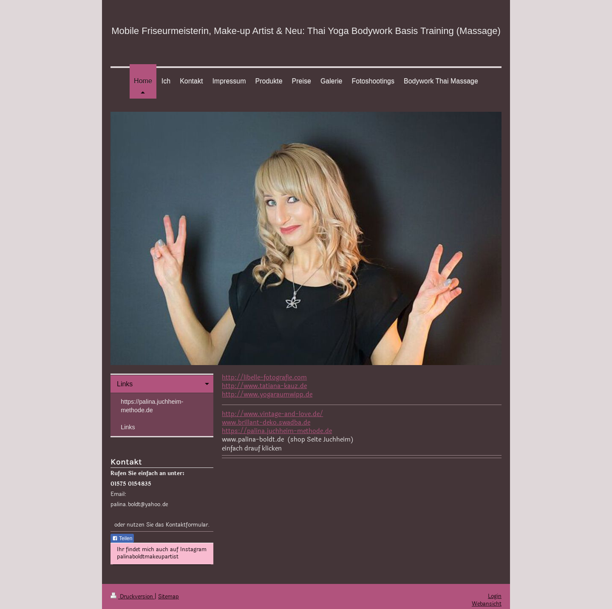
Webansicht (487, 604)
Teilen (122, 538)
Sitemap (168, 596)
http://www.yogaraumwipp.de (267, 394)
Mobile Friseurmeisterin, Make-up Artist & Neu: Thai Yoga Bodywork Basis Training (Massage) (305, 30)
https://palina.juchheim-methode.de (277, 431)
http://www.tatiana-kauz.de (264, 386)
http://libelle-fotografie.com (264, 377)
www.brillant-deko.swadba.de (266, 423)
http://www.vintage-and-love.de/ (272, 414)
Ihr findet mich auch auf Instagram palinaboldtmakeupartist (162, 553)
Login (495, 596)
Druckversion (132, 596)
